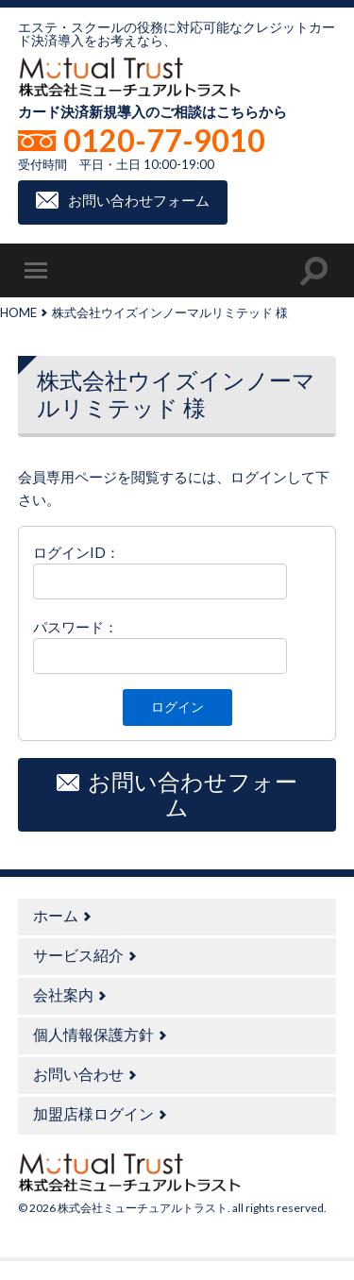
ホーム (55, 915)
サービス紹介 (78, 955)
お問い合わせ (78, 1074)
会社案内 (63, 994)
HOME (18, 312)
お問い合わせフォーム (139, 200)
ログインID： (76, 552)
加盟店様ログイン (93, 1113)
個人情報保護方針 (93, 1034)
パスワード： (75, 626)
